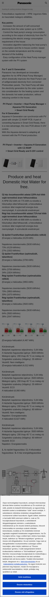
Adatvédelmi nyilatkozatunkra (15, 564)
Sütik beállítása (24, 577)
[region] (24, 546)
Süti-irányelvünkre (28, 562)
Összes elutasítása (24, 585)
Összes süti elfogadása (24, 592)
